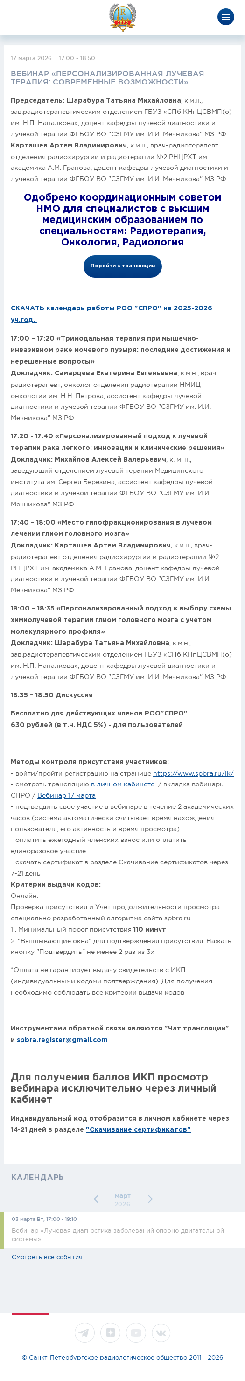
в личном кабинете (121, 784)
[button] (97, 1199)
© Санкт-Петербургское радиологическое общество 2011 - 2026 (122, 1357)
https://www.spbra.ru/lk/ (193, 773)
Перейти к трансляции (123, 266)
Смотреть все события (47, 1257)
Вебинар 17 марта (66, 795)
